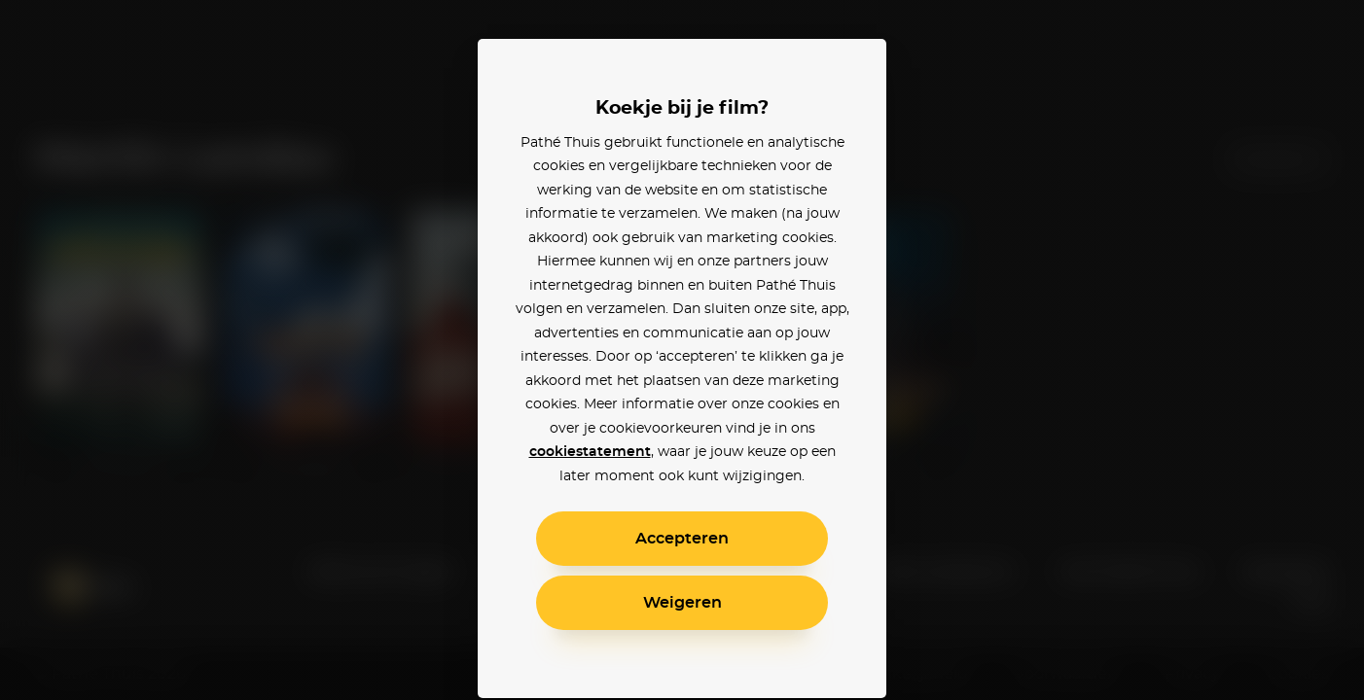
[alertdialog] (682, 350)
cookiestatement (590, 452)
